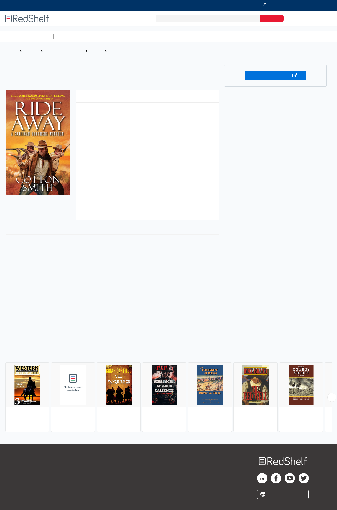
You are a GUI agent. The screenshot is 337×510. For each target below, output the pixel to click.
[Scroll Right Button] (331, 397)
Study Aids (69, 36)
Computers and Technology (146, 36)
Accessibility (95, 484)
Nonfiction (310, 36)
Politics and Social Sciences (252, 36)
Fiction (290, 36)
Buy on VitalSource (275, 75)
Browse (31, 51)
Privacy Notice (40, 484)
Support (33, 476)
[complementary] (168, 387)
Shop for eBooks (42, 468)
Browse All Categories (27, 36)
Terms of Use (96, 468)
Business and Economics (198, 36)
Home (11, 51)
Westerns (118, 51)
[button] (149, 114)
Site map (34, 492)
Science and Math (100, 36)
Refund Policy (96, 476)
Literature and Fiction (64, 51)
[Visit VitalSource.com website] (168, 5)
